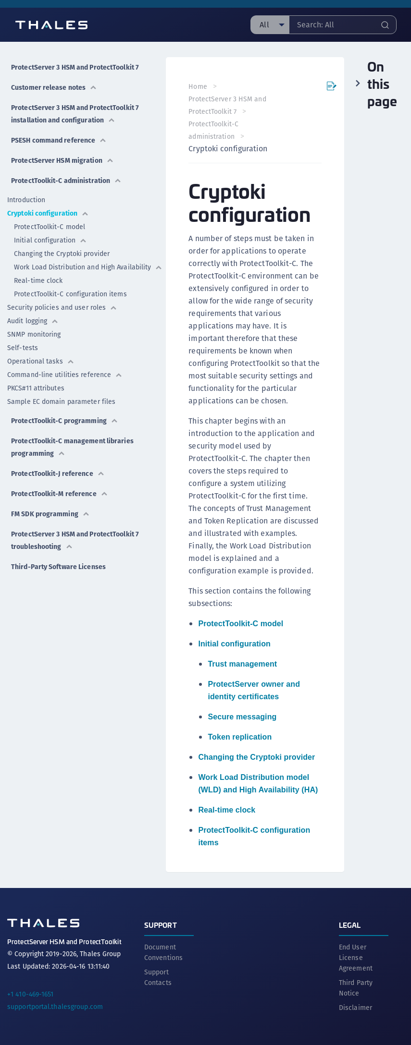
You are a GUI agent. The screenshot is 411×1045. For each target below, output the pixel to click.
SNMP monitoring (34, 334)
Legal (350, 924)
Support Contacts (158, 977)
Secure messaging (242, 717)
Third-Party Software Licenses (58, 566)
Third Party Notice (356, 987)
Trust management (242, 664)
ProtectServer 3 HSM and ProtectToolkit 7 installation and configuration (75, 114)
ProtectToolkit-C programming (64, 420)
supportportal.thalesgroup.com (55, 1006)
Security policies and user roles (62, 307)
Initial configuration (50, 240)
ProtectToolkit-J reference (58, 473)
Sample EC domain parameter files (61, 401)
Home (198, 86)
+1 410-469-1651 (30, 993)
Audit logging (33, 320)
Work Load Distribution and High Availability (88, 267)
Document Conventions (163, 952)
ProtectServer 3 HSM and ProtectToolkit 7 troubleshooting (75, 540)
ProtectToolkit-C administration (66, 180)
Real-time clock (38, 280)
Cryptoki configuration (48, 213)
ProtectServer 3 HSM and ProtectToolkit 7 (75, 67)
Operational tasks (41, 361)
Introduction (26, 199)
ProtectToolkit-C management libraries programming (72, 447)
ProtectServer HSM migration (62, 160)
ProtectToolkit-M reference (59, 493)
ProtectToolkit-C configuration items (70, 294)
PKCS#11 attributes (35, 388)
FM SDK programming (50, 514)
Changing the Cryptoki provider (62, 253)
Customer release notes (54, 87)
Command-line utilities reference (65, 374)
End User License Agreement (356, 957)
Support (160, 924)
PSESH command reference (59, 140)
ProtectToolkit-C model (49, 226)
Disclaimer (355, 1007)
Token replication (240, 737)
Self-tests (22, 347)
